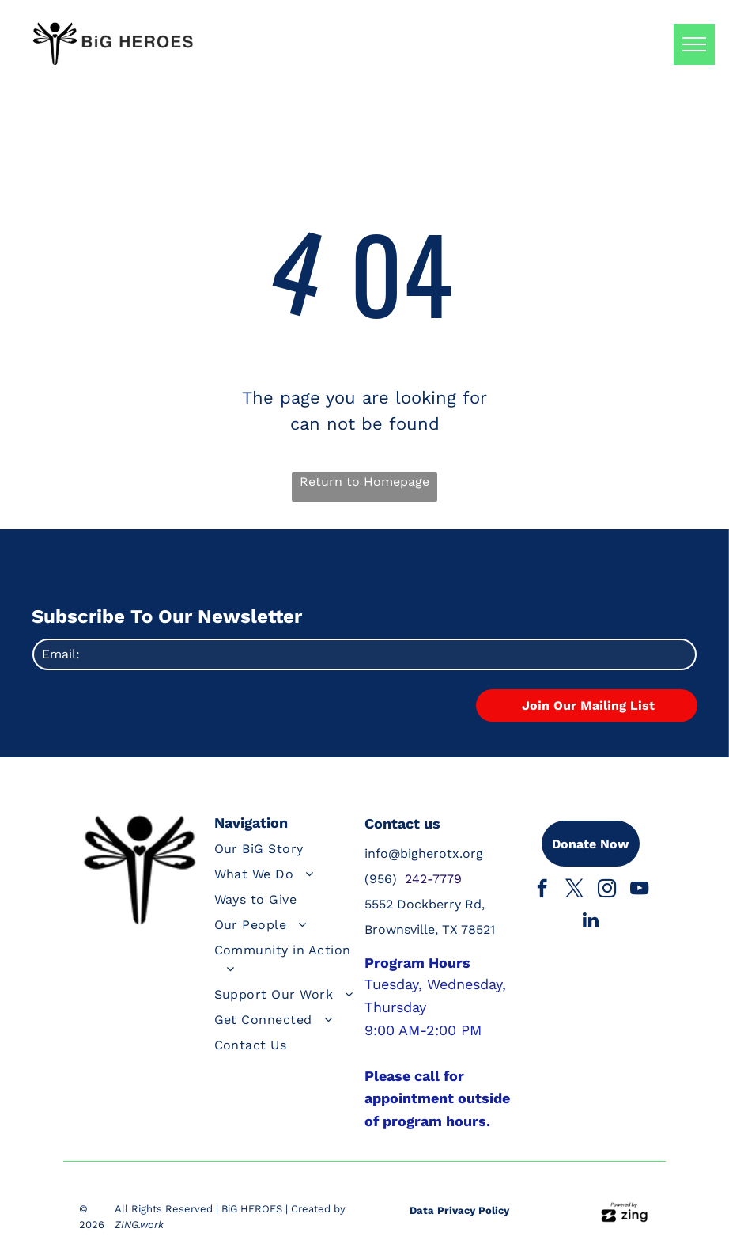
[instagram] (607, 890)
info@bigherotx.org (423, 853)
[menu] (694, 44)
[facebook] (542, 890)
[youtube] (639, 890)
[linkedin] (590, 922)
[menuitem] (287, 852)
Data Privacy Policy (459, 1210)
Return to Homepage (364, 481)
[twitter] (574, 890)
